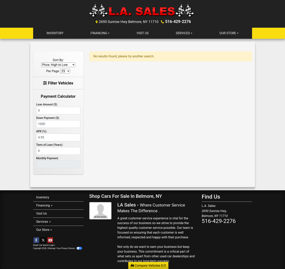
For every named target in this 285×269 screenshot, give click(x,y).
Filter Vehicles (58, 83)
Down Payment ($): (48, 117)
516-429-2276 (178, 21)
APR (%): (41, 131)
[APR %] (58, 137)
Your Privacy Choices (69, 248)
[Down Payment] (58, 124)
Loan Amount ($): (47, 104)
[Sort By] (58, 65)
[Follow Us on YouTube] (50, 240)
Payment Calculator (58, 96)
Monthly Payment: (47, 158)
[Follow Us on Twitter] (43, 240)
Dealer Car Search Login (43, 245)
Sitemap (51, 248)
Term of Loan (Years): (49, 144)
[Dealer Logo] (142, 10)
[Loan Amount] (58, 110)
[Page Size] (65, 71)
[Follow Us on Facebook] (36, 240)
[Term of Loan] (58, 151)
